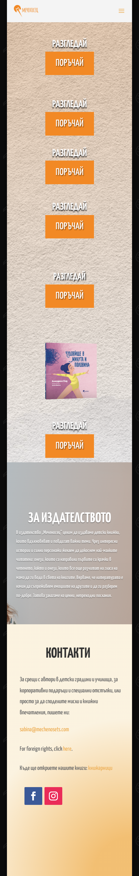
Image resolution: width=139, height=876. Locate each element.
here (67, 749)
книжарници (100, 768)
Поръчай (70, 63)
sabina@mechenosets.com (44, 729)
